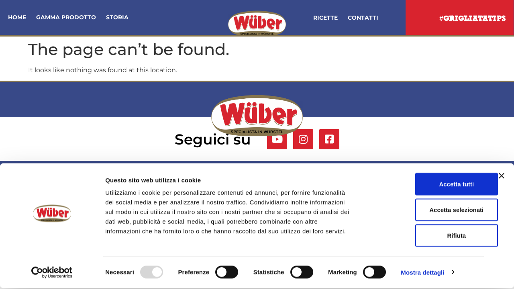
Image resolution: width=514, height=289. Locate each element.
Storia (117, 17)
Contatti (363, 17)
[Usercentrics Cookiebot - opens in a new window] (52, 273)
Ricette (325, 17)
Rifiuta (426, 236)
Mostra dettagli (422, 273)
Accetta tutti (426, 184)
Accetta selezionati (426, 210)
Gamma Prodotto (66, 17)
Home (17, 17)
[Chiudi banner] (501, 176)
